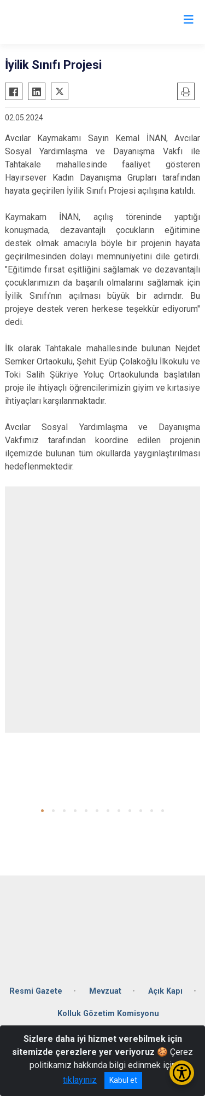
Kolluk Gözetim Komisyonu (108, 1013)
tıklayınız (80, 1080)
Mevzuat (105, 991)
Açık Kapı (165, 991)
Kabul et (123, 1080)
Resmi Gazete (35, 991)
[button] (42, 810)
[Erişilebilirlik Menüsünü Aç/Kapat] (181, 1072)
